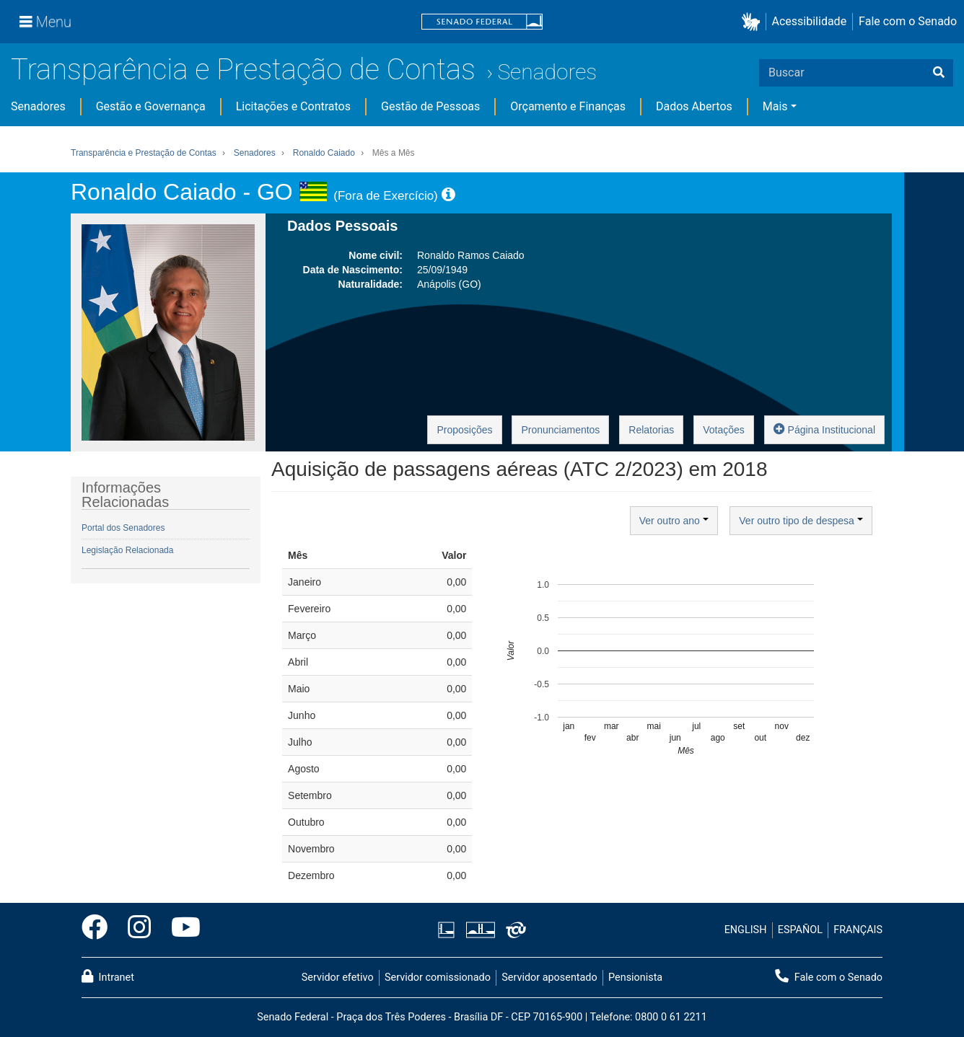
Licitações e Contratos (293, 106)
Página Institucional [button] (824, 429)
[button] (754, 22)
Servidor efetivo (338, 977)
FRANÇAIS (857, 930)
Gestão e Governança (151, 106)
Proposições (464, 430)
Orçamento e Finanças (568, 106)
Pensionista (635, 977)
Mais (775, 106)
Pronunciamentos (560, 430)
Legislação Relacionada (127, 550)
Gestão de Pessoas (430, 106)
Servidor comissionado (438, 977)
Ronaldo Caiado (324, 153)
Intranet (108, 976)
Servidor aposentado (549, 977)
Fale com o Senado (908, 21)
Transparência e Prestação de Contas (243, 70)
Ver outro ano (674, 520)
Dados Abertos (694, 106)
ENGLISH (745, 930)
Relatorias (651, 430)
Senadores (547, 71)
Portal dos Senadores (123, 528)
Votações (724, 430)
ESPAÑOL (800, 930)
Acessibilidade (809, 21)
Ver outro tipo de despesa (800, 520)
